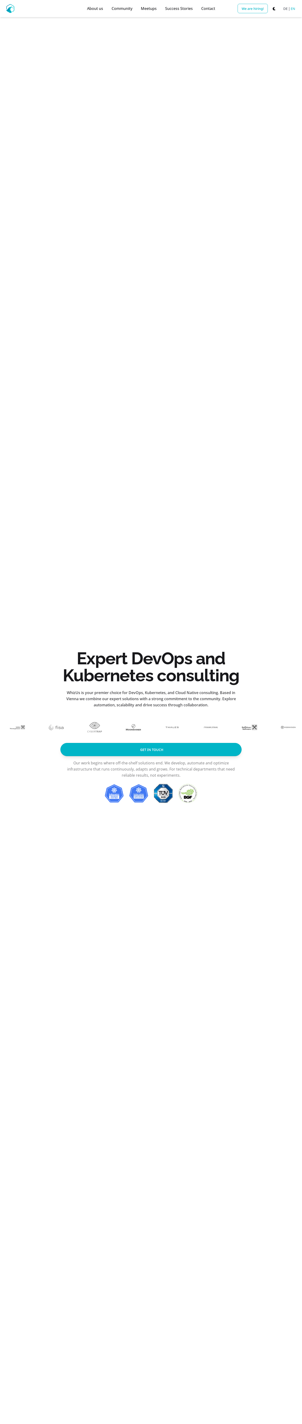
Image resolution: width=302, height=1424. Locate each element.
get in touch (151, 749)
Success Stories (179, 8)
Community (122, 8)
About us (95, 8)
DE (285, 8)
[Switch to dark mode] (274, 8)
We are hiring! (253, 8)
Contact (208, 8)
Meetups (149, 8)
